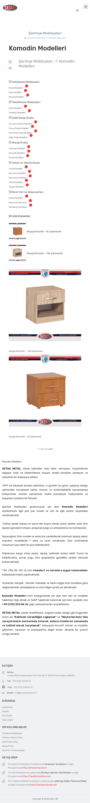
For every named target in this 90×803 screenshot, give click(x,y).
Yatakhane (49, 764)
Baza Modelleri (18, 92)
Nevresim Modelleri (20, 173)
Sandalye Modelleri (20, 113)
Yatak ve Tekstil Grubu (24, 162)
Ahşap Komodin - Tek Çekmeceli (45, 253)
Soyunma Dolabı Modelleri (23, 124)
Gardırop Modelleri (19, 148)
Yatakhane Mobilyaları (24, 82)
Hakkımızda (7, 707)
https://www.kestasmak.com (43, 785)
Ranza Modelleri (18, 88)
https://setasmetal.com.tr (34, 768)
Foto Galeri (7, 716)
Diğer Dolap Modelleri (20, 137)
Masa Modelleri (18, 108)
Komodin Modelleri (19, 153)
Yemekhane (60, 764)
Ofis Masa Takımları (49, 772)
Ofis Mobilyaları (19, 772)
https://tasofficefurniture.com (36, 776)
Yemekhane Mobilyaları (25, 102)
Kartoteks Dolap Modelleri (23, 133)
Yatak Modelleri (18, 169)
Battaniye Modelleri (20, 178)
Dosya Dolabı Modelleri (21, 128)
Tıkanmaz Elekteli (20, 781)
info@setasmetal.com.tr (25, 693)
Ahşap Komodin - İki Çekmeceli (44, 231)
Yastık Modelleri (18, 182)
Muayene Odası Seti (20, 202)
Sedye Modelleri (18, 198)
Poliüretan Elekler (79, 781)
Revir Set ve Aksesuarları (26, 192)
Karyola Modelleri (19, 97)
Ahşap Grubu (18, 142)
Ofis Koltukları (65, 772)
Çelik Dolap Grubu (21, 117)
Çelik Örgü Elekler (62, 781)
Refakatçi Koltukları (20, 207)
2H (56, 799)
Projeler (5, 711)
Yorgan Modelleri (19, 187)
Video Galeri (7, 720)
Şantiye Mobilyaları (21, 764)
